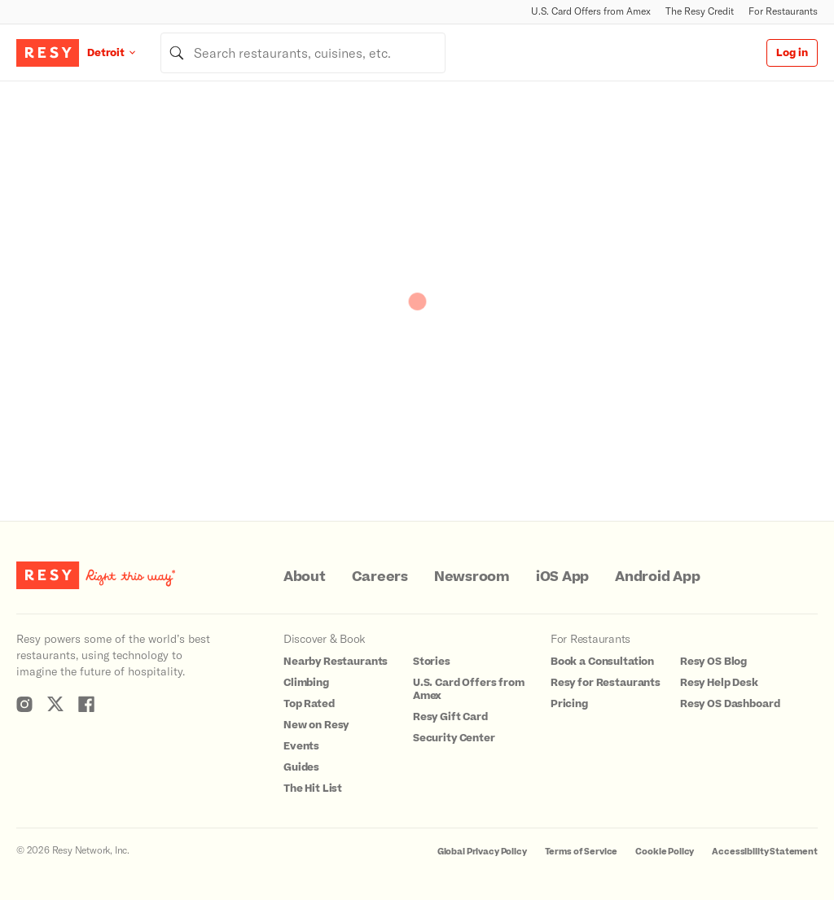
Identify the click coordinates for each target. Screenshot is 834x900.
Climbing (306, 682)
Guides (301, 767)
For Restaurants (783, 11)
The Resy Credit (699, 11)
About (304, 577)
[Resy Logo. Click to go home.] (47, 53)
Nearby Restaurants (335, 661)
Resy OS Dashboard (729, 704)
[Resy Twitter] (55, 704)
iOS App (562, 577)
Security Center (454, 738)
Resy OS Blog (713, 661)
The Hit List (312, 788)
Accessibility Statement (765, 851)
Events (301, 746)
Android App (657, 577)
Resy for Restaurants (606, 682)
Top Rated (309, 704)
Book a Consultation (602, 661)
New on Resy (316, 725)
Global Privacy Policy (482, 851)
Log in (792, 53)
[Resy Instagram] (24, 704)
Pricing (569, 704)
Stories (431, 661)
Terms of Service (581, 851)
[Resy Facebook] (86, 704)
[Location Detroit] (123, 52)
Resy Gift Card (450, 717)
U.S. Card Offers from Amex (591, 11)
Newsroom (472, 577)
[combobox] (303, 53)
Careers (380, 577)
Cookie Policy (664, 851)
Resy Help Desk (719, 682)
